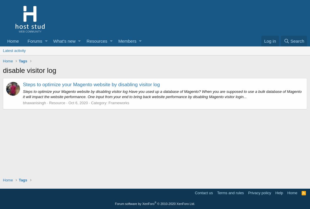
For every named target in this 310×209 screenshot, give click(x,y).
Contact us (204, 193)
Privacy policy (259, 193)
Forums (35, 41)
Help (279, 193)
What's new (64, 41)
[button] (46, 41)
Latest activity (14, 50)
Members (127, 41)
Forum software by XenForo (155, 204)
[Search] (294, 41)
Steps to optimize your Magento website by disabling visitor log (91, 84)
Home (13, 41)
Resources (96, 41)
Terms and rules (230, 193)
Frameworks (118, 103)
